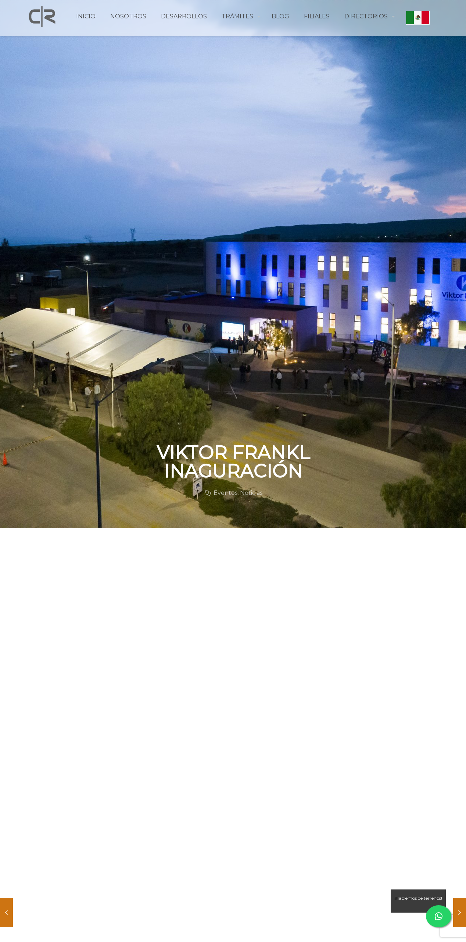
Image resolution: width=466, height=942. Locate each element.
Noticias (251, 492)
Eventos (225, 492)
